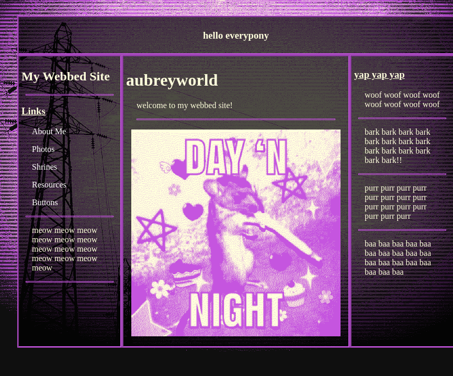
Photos (43, 149)
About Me (49, 131)
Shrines (44, 166)
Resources (49, 184)
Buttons (45, 202)
